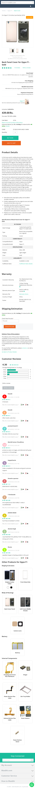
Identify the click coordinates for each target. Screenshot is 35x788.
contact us (25, 348)
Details (8, 126)
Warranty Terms (23, 294)
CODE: (3, 129)
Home (4, 10)
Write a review (27, 68)
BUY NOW (10, 138)
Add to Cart (11, 143)
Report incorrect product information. (12, 122)
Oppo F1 (9, 10)
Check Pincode (9, 326)
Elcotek (26, 786)
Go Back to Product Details (9, 352)
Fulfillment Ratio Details (25, 264)
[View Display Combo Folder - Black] (11, 587)
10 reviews (17, 68)
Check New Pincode (7, 318)
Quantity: (4, 132)
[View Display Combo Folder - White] (8, 587)
